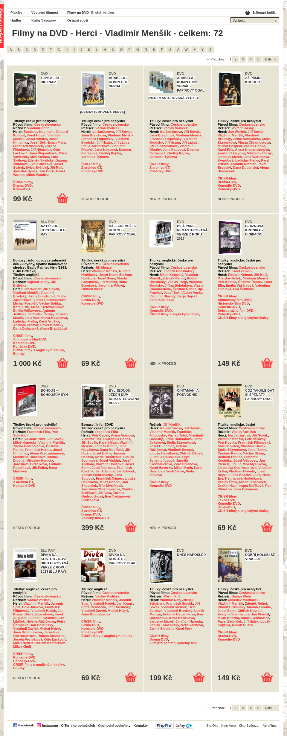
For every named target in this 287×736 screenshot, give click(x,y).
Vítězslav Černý (259, 153)
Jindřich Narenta (188, 621)
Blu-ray (19, 353)
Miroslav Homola (39, 460)
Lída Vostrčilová (171, 471)
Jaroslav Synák (25, 171)
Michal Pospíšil (230, 146)
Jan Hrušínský (41, 625)
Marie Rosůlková (108, 457)
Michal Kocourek (252, 482)
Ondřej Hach (228, 485)
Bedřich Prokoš (230, 457)
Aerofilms (269, 725)
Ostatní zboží (77, 20)
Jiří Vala (104, 493)
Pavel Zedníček (230, 621)
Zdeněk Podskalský (179, 271)
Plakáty (16, 12)
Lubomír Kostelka (42, 618)
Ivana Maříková (251, 485)
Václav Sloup (253, 453)
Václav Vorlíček (107, 128)
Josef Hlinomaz (161, 446)
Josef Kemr (108, 274)
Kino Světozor (249, 725)
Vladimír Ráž (91, 439)
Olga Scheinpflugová (169, 458)
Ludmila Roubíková (164, 457)
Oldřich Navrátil (250, 610)
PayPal (174, 726)
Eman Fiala (56, 142)
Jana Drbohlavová (27, 632)
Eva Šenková (243, 289)
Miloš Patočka (37, 175)
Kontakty (140, 725)
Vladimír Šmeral (180, 449)
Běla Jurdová (32, 607)
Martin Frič (172, 596)
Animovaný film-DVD (29, 339)
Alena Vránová (122, 435)
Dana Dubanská (245, 167)
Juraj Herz (262, 475)
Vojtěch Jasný (243, 128)
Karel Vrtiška (49, 321)
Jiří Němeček (40, 149)
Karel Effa (225, 149)
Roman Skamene (50, 636)
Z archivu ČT (91, 167)
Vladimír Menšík (120, 135)
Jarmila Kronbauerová (168, 462)
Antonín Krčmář (243, 164)
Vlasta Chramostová (254, 142)
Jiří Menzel (103, 267)
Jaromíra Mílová (111, 285)
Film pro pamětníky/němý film (173, 643)
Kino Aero (228, 725)
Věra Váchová (192, 625)
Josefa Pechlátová (27, 639)
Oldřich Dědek (191, 453)
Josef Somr (106, 278)
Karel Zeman (242, 271)
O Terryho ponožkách (78, 725)
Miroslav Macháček (243, 600)
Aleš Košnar (39, 157)
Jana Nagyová (105, 149)
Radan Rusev (242, 625)
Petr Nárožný (255, 439)
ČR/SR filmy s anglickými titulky (38, 350)
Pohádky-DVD (92, 171)
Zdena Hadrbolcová (28, 446)
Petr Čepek (100, 435)
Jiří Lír (236, 464)
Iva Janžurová (103, 131)
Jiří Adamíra (105, 471)
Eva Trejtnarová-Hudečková (240, 478)
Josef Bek (38, 142)
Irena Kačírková (161, 300)
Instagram (50, 725)
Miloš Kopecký (171, 274)
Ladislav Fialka (247, 160)
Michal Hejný (49, 628)
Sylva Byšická (37, 167)
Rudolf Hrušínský (231, 607)
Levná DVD (90, 300)
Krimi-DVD (21, 189)
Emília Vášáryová (231, 153)
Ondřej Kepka (110, 153)
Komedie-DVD (229, 185)
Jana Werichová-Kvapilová (46, 318)
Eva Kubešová (41, 164)
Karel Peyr (183, 628)
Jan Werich (237, 131)
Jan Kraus (125, 603)
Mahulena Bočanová (29, 457)
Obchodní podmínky (114, 725)
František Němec (109, 478)
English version (102, 12)
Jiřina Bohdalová (246, 139)
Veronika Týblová (95, 157)
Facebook (26, 725)
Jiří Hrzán (104, 142)
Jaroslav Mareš (230, 157)
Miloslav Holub (229, 278)
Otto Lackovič (55, 639)
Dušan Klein (241, 596)
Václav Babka (254, 146)
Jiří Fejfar (39, 467)
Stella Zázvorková (95, 146)
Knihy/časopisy (43, 20)
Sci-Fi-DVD (226, 507)
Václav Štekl (227, 482)
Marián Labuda (259, 607)
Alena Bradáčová (53, 328)
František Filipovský (97, 139)
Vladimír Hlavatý (162, 296)
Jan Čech (46, 171)
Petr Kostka (227, 282)
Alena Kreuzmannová (252, 149)
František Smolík (179, 603)
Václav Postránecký (97, 475)
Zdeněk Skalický (41, 160)
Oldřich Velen (228, 446)
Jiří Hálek (251, 621)
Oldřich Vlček (92, 289)
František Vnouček (28, 146)
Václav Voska (192, 292)
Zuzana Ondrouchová (102, 494)
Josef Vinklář (36, 139)
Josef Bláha (101, 453)
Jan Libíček (126, 471)
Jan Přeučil (260, 614)
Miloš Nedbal (110, 482)
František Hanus (38, 449)
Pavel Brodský (51, 325)
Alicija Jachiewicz (255, 618)
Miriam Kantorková (51, 643)
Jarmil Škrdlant (161, 628)
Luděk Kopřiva (240, 475)
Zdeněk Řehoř (174, 278)
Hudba (15, 20)
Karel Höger (36, 135)
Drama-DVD (22, 185)
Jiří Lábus (121, 142)
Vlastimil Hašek (253, 446)
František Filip (38, 432)
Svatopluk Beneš (116, 439)
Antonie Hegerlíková (179, 614)
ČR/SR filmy (22, 182)
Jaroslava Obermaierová (100, 489)
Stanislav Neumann (39, 131)
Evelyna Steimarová (233, 614)
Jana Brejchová (93, 135)
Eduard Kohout (240, 274)
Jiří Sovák (124, 131)
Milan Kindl (22, 646)
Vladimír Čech (38, 128)
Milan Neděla (23, 643)
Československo (47, 124)
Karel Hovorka (160, 467)
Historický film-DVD (233, 303)
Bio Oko (212, 725)
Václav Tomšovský (164, 625)
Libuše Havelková (163, 453)
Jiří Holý (260, 274)
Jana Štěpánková (43, 153)
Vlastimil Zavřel (25, 628)
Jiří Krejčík (172, 424)
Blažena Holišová (109, 464)
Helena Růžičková (41, 621)
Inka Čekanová (246, 489)
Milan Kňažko (228, 618)
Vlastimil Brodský (178, 610)
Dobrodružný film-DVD (236, 310)
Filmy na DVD (78, 12)
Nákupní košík (264, 12)
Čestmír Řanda (184, 289)
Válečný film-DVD (95, 518)
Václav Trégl (177, 282)
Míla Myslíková (110, 485)
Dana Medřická (111, 449)
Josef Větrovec (103, 467)
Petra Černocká (93, 607)
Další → (271, 59)
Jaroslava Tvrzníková (30, 464)
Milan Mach (183, 467)
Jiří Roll (56, 167)
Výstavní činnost (44, 12)
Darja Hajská (187, 296)
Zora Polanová (185, 464)
